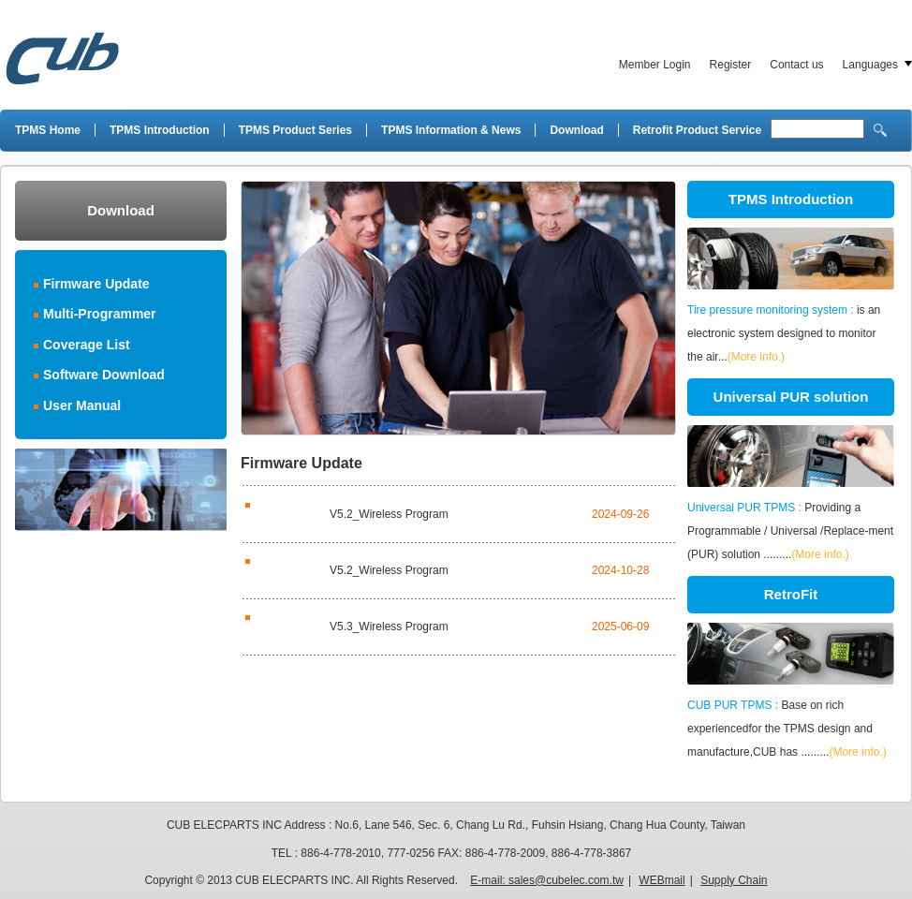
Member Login (655, 64)
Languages (870, 64)
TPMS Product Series (295, 130)
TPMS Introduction (160, 130)
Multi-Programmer (99, 313)
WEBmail (661, 880)
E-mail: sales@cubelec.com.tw (547, 880)
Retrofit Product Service (697, 130)
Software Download (104, 374)
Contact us (796, 64)
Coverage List (86, 344)
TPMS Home (48, 130)
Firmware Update (96, 283)
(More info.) (756, 356)
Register (731, 64)
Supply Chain (733, 880)
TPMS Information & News (451, 130)
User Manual (82, 405)
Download (576, 130)
